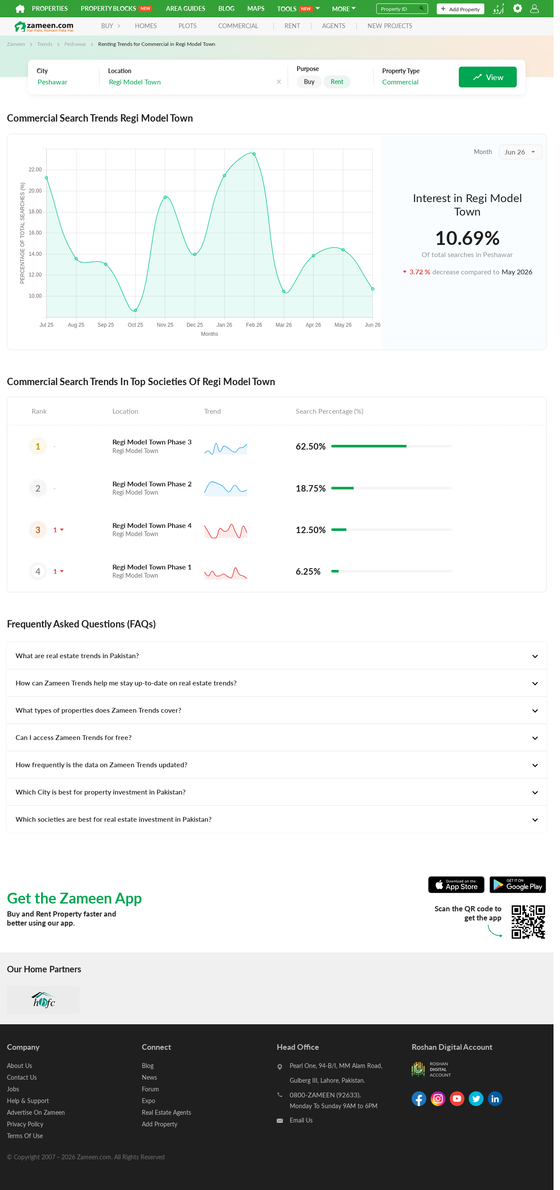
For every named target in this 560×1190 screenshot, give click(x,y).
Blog (226, 8)
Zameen (16, 43)
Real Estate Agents (166, 1112)
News (149, 1077)
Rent (337, 81)
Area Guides (185, 8)
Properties (50, 8)
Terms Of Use (25, 1136)
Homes (146, 26)
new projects (390, 26)
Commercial (238, 26)
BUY (111, 26)
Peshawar (75, 43)
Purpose (308, 69)
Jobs (13, 1089)
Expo (148, 1101)
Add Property (460, 9)
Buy (309, 81)
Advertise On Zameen (36, 1112)
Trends (44, 43)
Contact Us (22, 1077)
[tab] (277, 655)
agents (334, 26)
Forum (150, 1089)
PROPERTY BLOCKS (116, 8)
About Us (19, 1065)
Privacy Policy (25, 1124)
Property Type (400, 71)
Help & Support (28, 1101)
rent (292, 26)
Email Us (301, 1120)
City (42, 71)
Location (119, 71)
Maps (256, 8)
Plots (188, 26)
